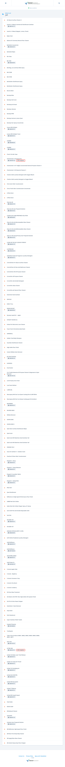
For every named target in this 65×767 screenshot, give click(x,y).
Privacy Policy (29, 756)
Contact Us (21, 756)
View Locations (32, 8)
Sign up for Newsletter (40, 756)
